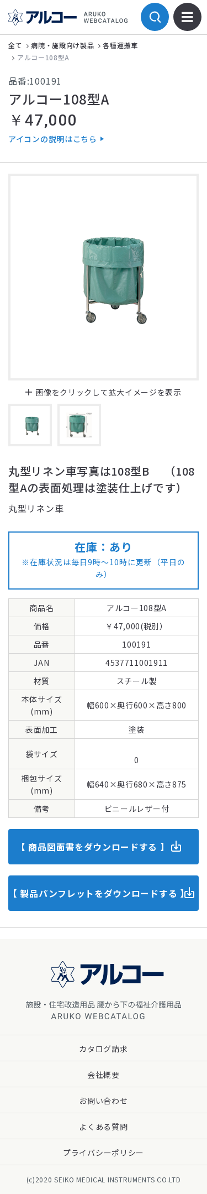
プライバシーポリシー (103, 1152)
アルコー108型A (43, 57)
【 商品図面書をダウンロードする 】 (93, 846)
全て (15, 45)
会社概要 (103, 1074)
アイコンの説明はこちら (52, 138)
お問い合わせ (103, 1100)
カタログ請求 (103, 1048)
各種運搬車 (120, 45)
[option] (103, 277)
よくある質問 (103, 1126)
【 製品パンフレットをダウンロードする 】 (98, 893)
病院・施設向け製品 (62, 45)
